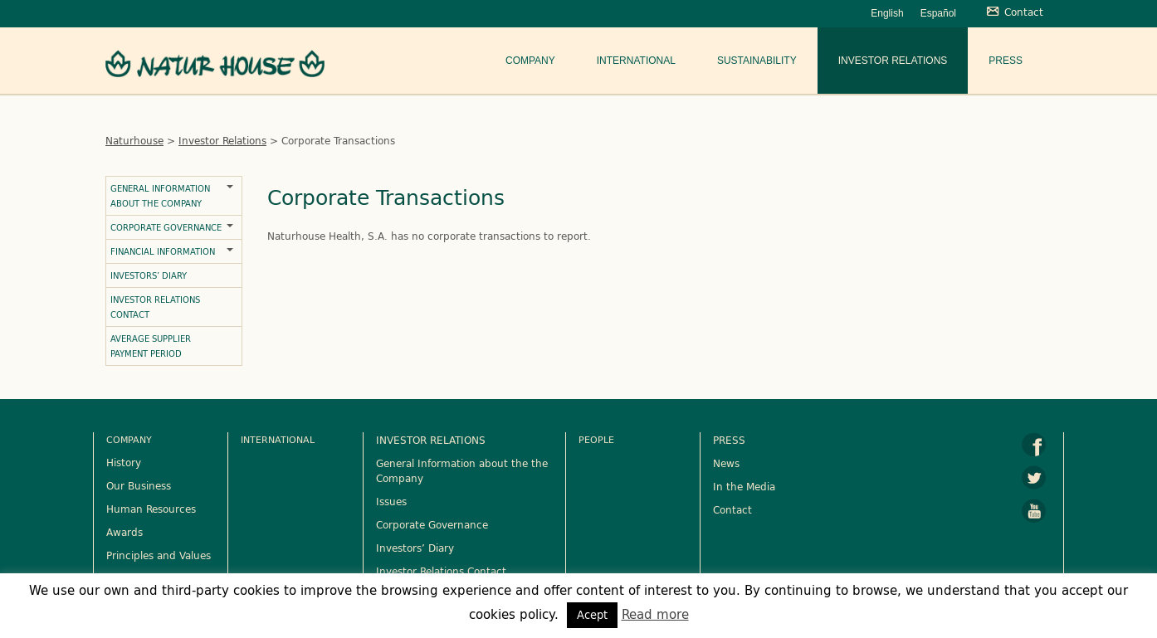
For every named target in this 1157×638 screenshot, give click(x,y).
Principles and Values (158, 555)
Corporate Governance (166, 227)
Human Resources (151, 508)
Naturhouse (134, 140)
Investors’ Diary (148, 275)
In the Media (744, 486)
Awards (124, 531)
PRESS (729, 439)
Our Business (138, 485)
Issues (391, 501)
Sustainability (757, 60)
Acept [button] (592, 614)
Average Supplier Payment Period (150, 346)
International (636, 60)
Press (1006, 60)
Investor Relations (893, 60)
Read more (655, 614)
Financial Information (162, 251)
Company (530, 60)
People (596, 439)
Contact (732, 509)
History (123, 462)
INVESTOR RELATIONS (431, 439)
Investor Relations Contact (155, 307)
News (726, 462)
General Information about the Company (160, 196)
